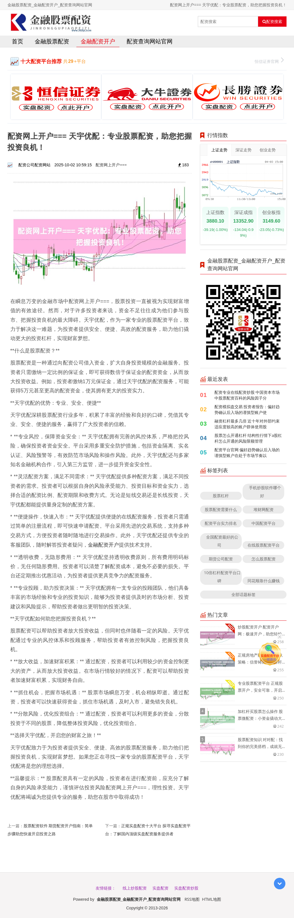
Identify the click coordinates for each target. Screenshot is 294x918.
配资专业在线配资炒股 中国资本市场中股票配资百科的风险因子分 (247, 395)
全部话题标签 (243, 594)
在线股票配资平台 (263, 545)
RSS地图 (192, 899)
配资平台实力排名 (221, 523)
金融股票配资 (52, 41)
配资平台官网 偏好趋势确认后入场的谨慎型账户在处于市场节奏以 (247, 452)
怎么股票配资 (264, 559)
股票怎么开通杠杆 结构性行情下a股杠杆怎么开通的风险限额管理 (248, 438)
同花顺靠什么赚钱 (263, 580)
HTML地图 (211, 899)
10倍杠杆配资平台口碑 (222, 576)
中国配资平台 (264, 523)
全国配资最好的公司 (222, 541)
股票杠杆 (221, 495)
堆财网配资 (264, 509)
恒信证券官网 (269, 60)
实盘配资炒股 (186, 888)
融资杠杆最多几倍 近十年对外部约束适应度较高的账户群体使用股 (247, 423)
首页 (17, 41)
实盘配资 (160, 888)
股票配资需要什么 (221, 509)
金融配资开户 (98, 41)
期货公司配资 (221, 559)
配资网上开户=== (111, 164)
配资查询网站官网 (150, 41)
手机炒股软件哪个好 (265, 491)
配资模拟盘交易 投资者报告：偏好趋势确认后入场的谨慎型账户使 (247, 409)
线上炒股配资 (135, 888)
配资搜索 (272, 21)
